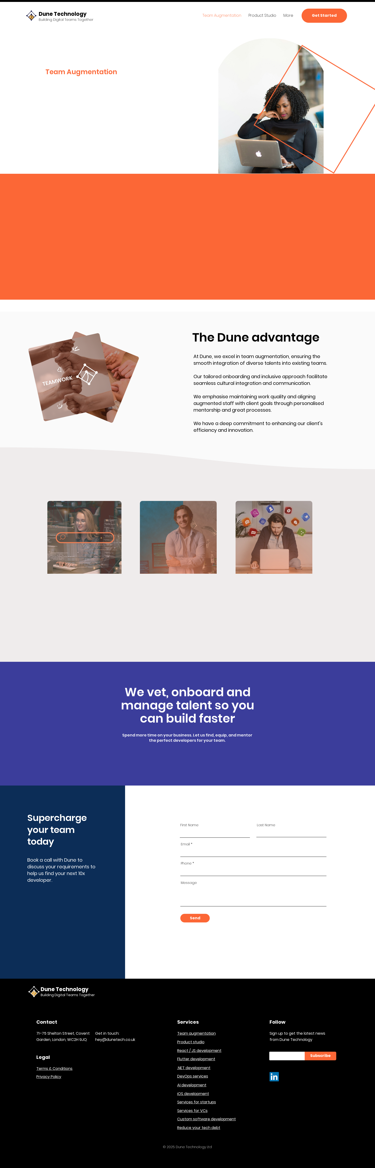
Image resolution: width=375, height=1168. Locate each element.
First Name (189, 825)
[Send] (195, 918)
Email (185, 844)
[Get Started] (324, 16)
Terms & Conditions (54, 1068)
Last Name (266, 825)
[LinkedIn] (274, 1076)
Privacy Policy (48, 1076)
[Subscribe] (320, 1056)
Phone (186, 863)
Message (189, 882)
